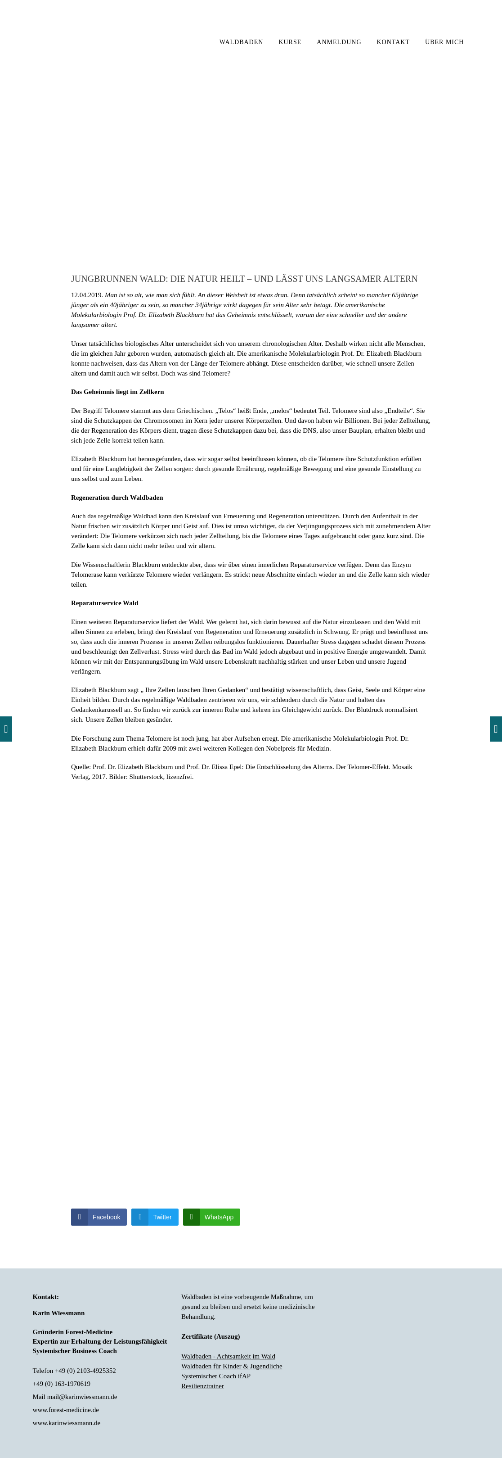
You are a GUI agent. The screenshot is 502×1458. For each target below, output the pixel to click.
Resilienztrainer (202, 1386)
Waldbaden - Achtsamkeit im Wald (228, 1356)
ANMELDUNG (339, 42)
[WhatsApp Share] (212, 1217)
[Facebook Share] (99, 1217)
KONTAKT (393, 42)
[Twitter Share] (154, 1217)
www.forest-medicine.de (66, 1409)
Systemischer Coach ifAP (216, 1376)
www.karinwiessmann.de (67, 1422)
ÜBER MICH (444, 42)
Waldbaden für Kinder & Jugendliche (231, 1366)
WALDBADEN (242, 42)
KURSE (289, 42)
